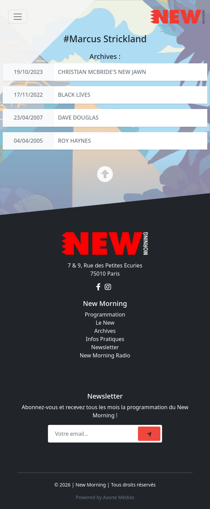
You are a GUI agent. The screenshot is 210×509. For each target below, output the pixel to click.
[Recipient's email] (94, 434)
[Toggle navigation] (17, 17)
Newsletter (105, 347)
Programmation (105, 314)
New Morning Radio (105, 355)
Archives (105, 331)
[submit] (149, 434)
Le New (104, 322)
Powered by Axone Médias (105, 497)
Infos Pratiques (105, 339)
